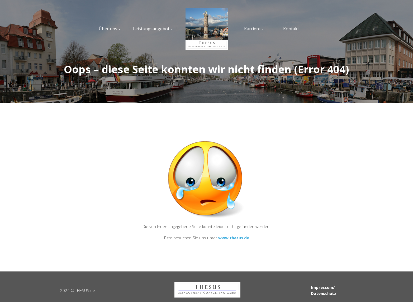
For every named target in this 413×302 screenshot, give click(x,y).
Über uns (108, 29)
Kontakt (291, 29)
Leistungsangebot (151, 29)
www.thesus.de (233, 237)
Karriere (252, 29)
